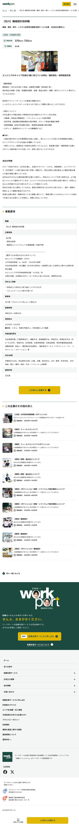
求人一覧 (13, 10)
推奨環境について (9, 734)
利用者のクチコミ (9, 705)
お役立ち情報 (9, 679)
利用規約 (5, 725)
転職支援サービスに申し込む (13, 700)
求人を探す (8, 667)
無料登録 (67, 4)
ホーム (4, 10)
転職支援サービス (11, 673)
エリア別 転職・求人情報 (12, 710)
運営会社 (6, 739)
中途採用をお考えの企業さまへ (14, 715)
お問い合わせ (9, 692)
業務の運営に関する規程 (12, 730)
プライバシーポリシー (11, 720)
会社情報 (7, 685)
